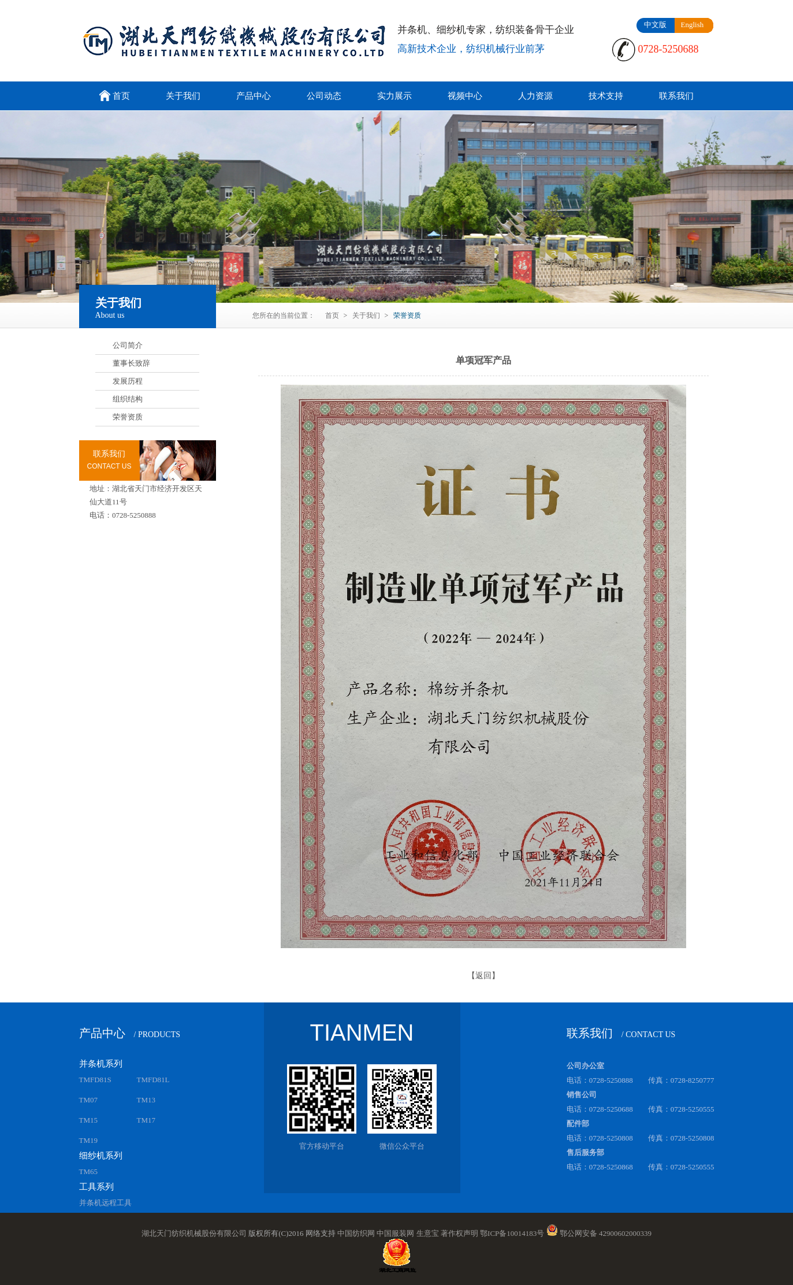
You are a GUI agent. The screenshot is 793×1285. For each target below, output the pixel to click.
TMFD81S (95, 1079)
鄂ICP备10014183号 (512, 1233)
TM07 (88, 1099)
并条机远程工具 (105, 1202)
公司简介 (128, 345)
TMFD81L (153, 1079)
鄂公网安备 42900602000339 (605, 1233)
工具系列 (96, 1186)
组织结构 (128, 399)
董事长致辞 (131, 363)
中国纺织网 (356, 1233)
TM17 (146, 1120)
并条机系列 (100, 1063)
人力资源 (535, 96)
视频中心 (465, 96)
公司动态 (324, 96)
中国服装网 (395, 1233)
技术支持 (606, 96)
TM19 (88, 1140)
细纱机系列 (100, 1155)
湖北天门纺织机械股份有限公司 (194, 1233)
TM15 (88, 1120)
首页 (113, 96)
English (692, 24)
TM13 (146, 1099)
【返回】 (483, 975)
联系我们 (676, 96)
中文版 (655, 24)
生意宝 (427, 1233)
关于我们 (183, 96)
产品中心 (253, 96)
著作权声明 (459, 1233)
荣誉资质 (128, 417)
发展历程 (128, 381)
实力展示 (394, 96)
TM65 (88, 1171)
